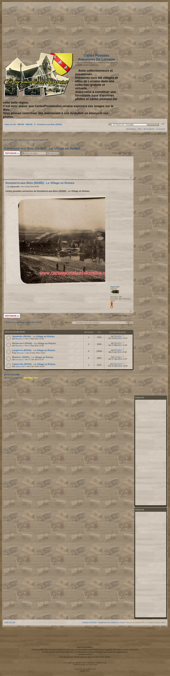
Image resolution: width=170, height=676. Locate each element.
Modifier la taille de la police (163, 123)
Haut (131, 177)
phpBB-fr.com (91, 669)
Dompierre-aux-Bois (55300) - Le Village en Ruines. (42, 148)
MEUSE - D (31, 124)
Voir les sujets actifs (40, 140)
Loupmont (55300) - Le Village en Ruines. (34, 350)
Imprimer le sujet (109, 123)
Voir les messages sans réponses (17, 140)
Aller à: (68, 322)
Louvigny (19, 359)
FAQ (140, 129)
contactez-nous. (85, 654)
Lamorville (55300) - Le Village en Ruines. (34, 364)
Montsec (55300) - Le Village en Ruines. (33, 357)
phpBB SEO (85, 671)
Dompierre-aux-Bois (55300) (49, 124)
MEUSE (21, 124)
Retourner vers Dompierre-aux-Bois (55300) (24, 322)
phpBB (77, 663)
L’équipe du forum (89, 622)
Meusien (20, 353)
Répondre (12, 153)
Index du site (10, 124)
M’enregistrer (149, 129)
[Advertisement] (138, 26)
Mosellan (19, 339)
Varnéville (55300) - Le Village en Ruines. (33, 336)
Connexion (160, 129)
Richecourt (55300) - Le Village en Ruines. (34, 343)
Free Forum (92, 665)
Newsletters (131, 129)
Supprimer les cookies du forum (111, 622)
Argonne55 (14, 187)
